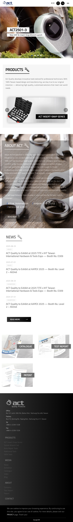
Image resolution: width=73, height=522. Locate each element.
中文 (53, 3)
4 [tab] (41, 55)
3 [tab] (38, 55)
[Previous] (7, 110)
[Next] (65, 110)
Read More (19, 319)
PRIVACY (10, 514)
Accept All (36, 520)
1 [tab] (32, 55)
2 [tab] (35, 55)
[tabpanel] (36, 32)
